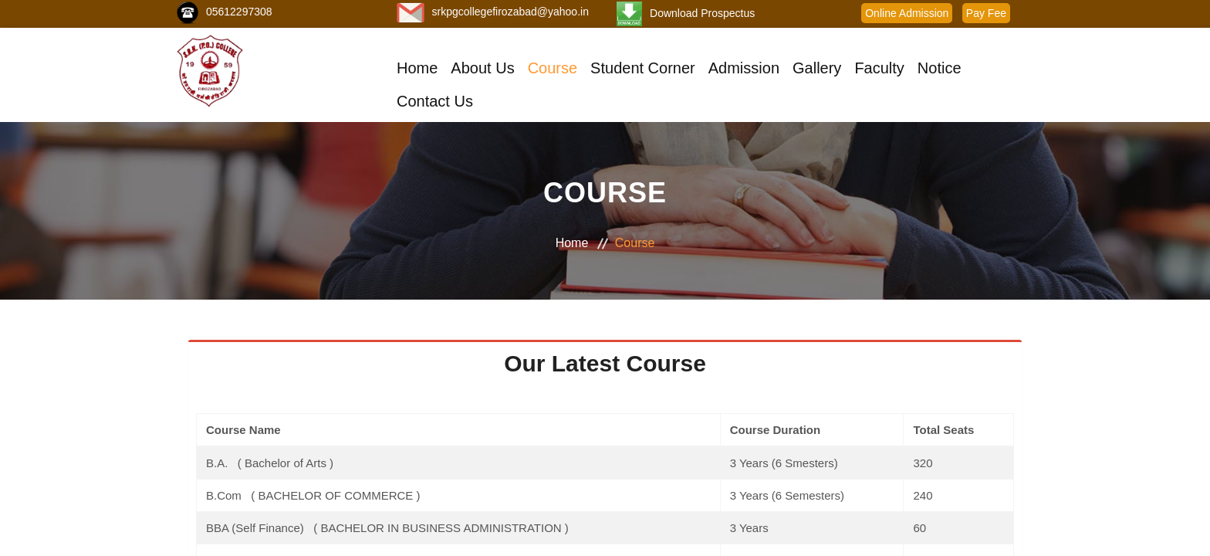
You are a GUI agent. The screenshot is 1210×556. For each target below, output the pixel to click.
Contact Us (435, 101)
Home (417, 67)
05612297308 (239, 11)
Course (552, 67)
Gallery (817, 67)
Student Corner (642, 67)
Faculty (879, 67)
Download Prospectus (702, 13)
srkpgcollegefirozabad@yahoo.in (510, 11)
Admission (743, 67)
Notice (940, 67)
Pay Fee (986, 13)
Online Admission (906, 13)
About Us (482, 67)
